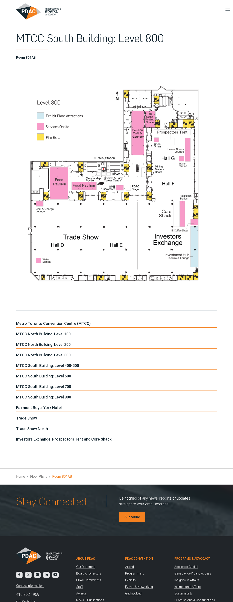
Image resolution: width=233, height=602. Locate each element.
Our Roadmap (85, 567)
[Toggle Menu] (226, 10)
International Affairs (187, 586)
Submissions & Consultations (194, 600)
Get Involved (133, 593)
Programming (134, 573)
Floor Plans (38, 476)
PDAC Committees (88, 580)
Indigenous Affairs (186, 580)
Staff (79, 586)
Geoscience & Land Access (192, 573)
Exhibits (130, 580)
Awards (81, 593)
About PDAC (85, 558)
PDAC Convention (139, 558)
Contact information (30, 585)
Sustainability (183, 593)
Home (20, 476)
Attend (129, 567)
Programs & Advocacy (192, 558)
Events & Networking (139, 586)
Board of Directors (88, 573)
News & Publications (90, 600)
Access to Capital (186, 567)
